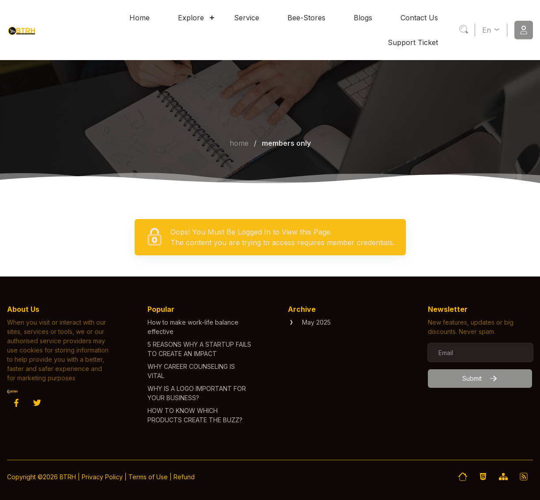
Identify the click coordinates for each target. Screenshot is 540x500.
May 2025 (316, 322)
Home (239, 143)
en (491, 30)
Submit (480, 378)
